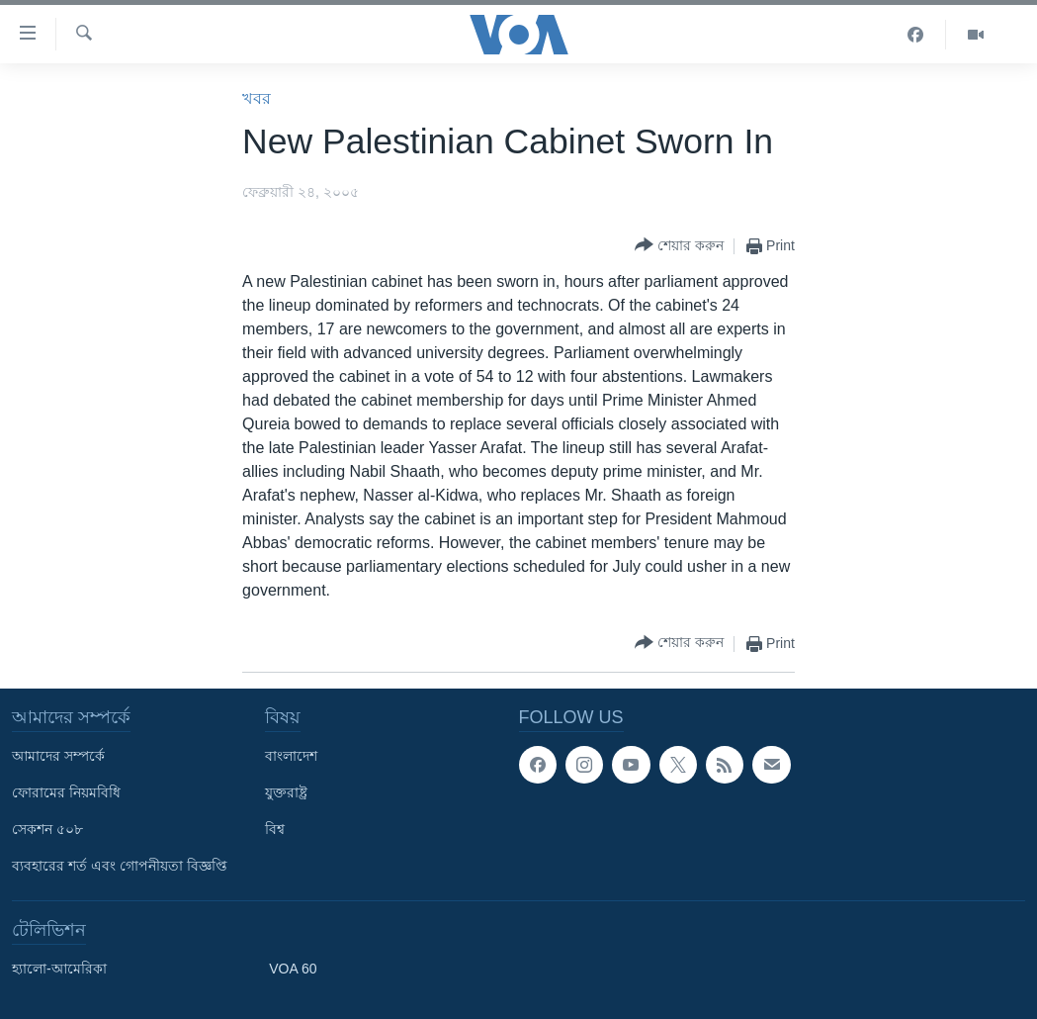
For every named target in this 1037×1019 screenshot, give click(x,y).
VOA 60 (292, 968)
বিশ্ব (275, 829)
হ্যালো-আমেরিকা (59, 968)
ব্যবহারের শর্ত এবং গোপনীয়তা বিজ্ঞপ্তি (119, 866)
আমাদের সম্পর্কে (58, 756)
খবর (256, 98)
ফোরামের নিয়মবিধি (66, 792)
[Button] (679, 246)
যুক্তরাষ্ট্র (286, 792)
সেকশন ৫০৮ (47, 829)
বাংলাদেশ (291, 756)
